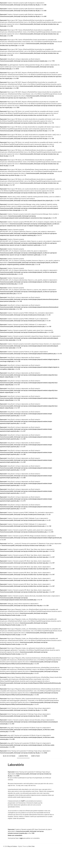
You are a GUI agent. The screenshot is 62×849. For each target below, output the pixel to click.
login (21, 838)
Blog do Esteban (9, 756)
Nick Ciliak (31, 846)
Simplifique (35, 756)
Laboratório (23, 756)
